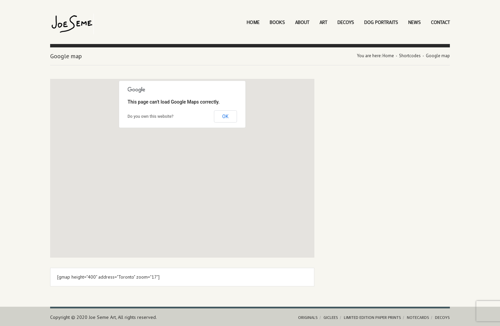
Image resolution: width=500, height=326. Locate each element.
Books (277, 22)
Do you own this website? (151, 116)
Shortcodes (410, 56)
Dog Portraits (381, 22)
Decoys (345, 22)
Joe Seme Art (102, 317)
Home (253, 22)
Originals (308, 317)
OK (225, 116)
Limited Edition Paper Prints (372, 317)
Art (323, 22)
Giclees (331, 317)
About (302, 22)
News (414, 22)
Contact (440, 22)
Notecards (418, 317)
